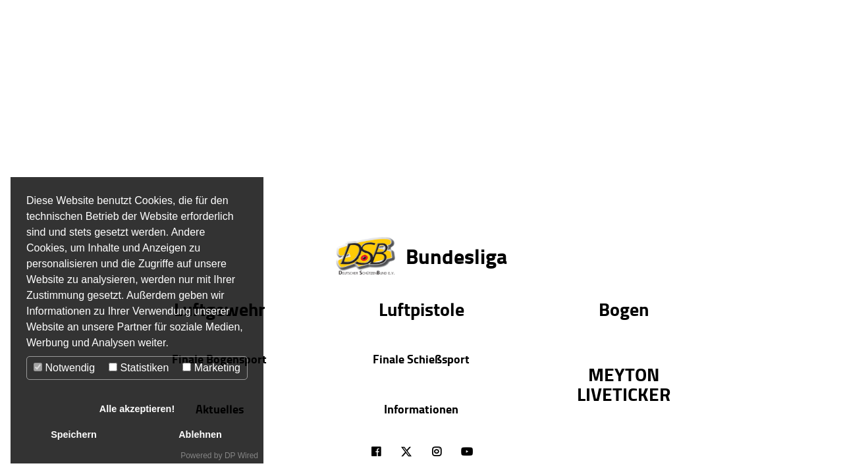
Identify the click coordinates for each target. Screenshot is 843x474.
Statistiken (139, 367)
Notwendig (64, 367)
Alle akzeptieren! (137, 409)
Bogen (624, 309)
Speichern (74, 434)
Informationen (421, 408)
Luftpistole (421, 309)
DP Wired (241, 455)
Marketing (211, 367)
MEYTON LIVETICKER (623, 384)
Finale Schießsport (421, 358)
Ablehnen (200, 434)
